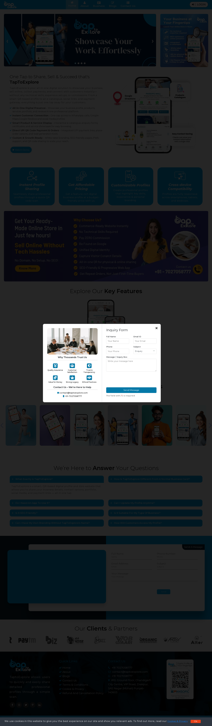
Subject (137, 347)
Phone (109, 347)
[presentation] (127, 379)
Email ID (137, 336)
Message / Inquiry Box (116, 357)
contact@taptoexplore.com (72, 393)
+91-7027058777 (72, 396)
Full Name (111, 336)
